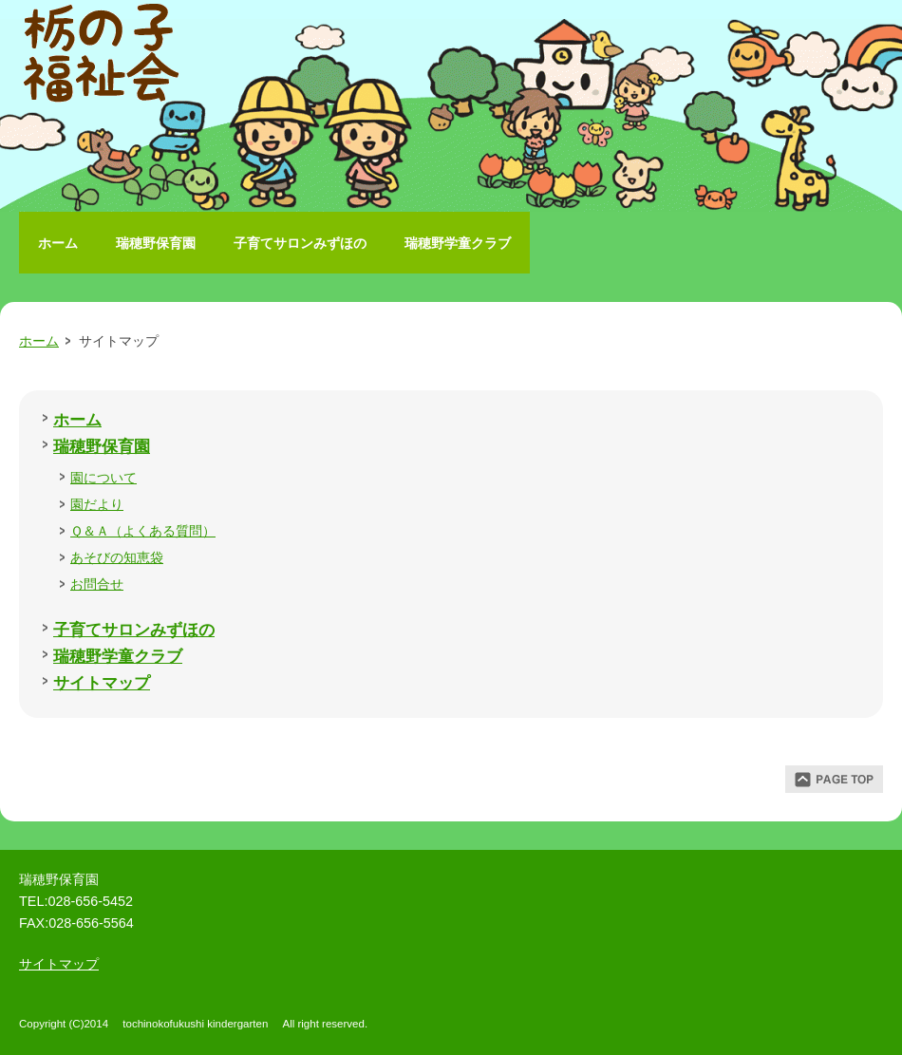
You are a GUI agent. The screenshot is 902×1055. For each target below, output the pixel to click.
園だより (96, 504)
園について (103, 477)
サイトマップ (101, 682)
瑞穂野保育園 (156, 243)
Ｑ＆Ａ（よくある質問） (143, 530)
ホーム (58, 243)
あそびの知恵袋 (116, 557)
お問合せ (96, 584)
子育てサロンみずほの (300, 243)
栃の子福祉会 (104, 57)
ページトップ (834, 779)
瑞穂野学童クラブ (457, 243)
